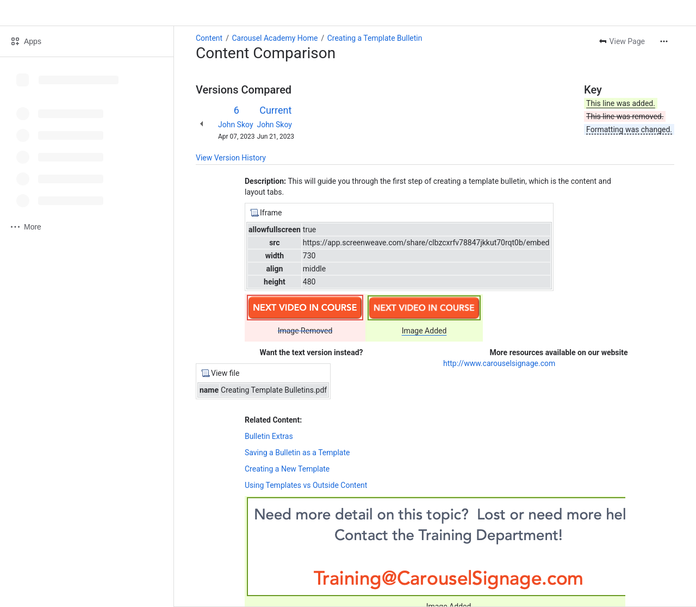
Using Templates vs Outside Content (306, 485)
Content (209, 38)
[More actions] (664, 41)
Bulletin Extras (269, 436)
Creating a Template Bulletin (374, 38)
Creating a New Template (287, 468)
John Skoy (235, 124)
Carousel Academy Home (275, 38)
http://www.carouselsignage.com (499, 363)
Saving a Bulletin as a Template (297, 452)
